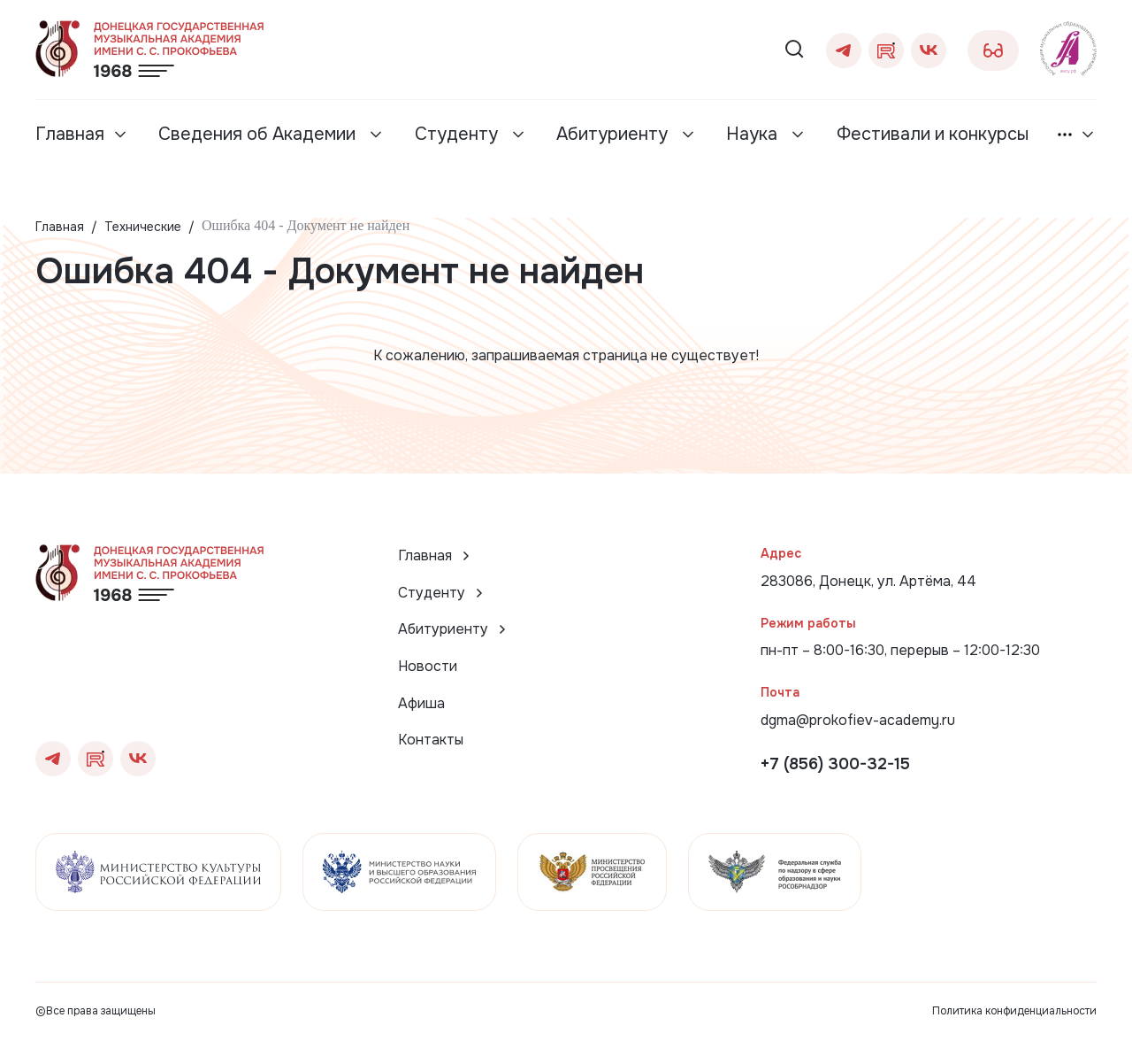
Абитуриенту (614, 134)
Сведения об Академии (259, 134)
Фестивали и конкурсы (933, 134)
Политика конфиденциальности (1014, 1011)
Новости (427, 666)
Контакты (430, 739)
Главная (69, 134)
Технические (142, 227)
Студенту (458, 134)
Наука (754, 134)
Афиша (421, 703)
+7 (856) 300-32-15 (835, 764)
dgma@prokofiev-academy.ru (858, 720)
